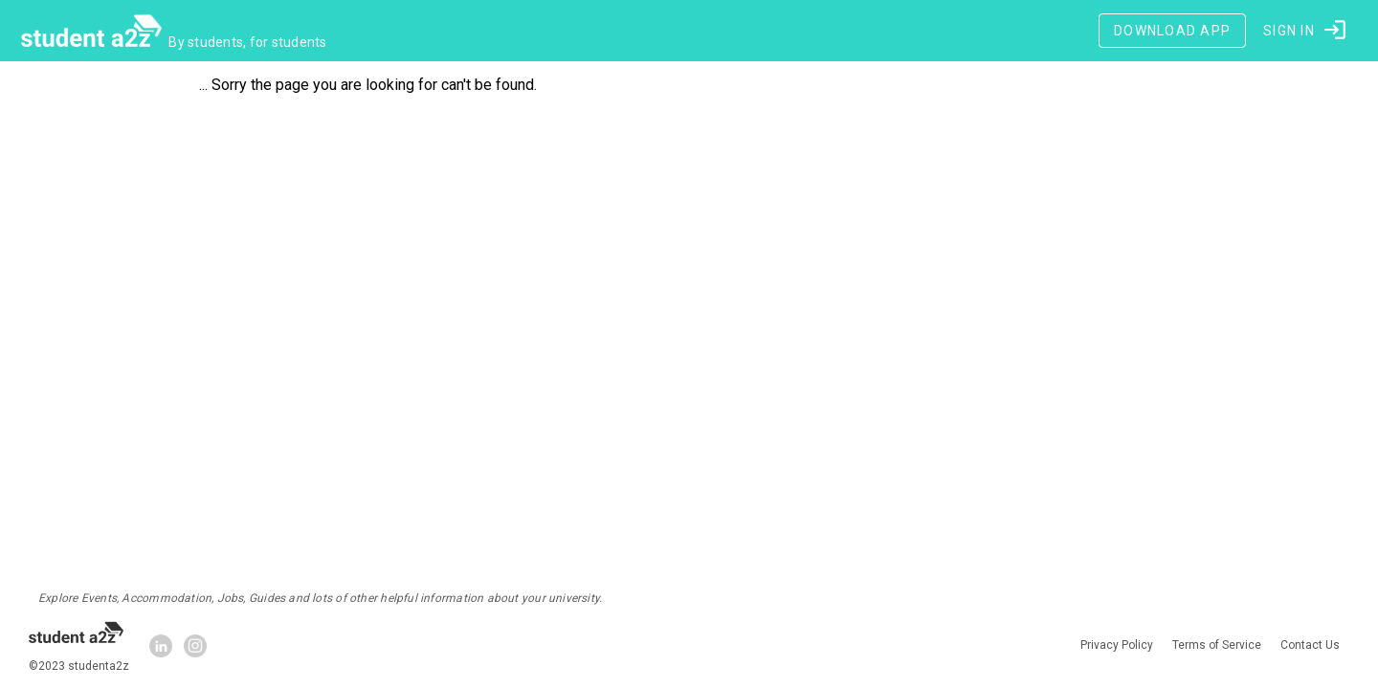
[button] (1306, 30)
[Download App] (1172, 30)
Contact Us (1310, 645)
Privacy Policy (1116, 645)
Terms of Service (1216, 645)
